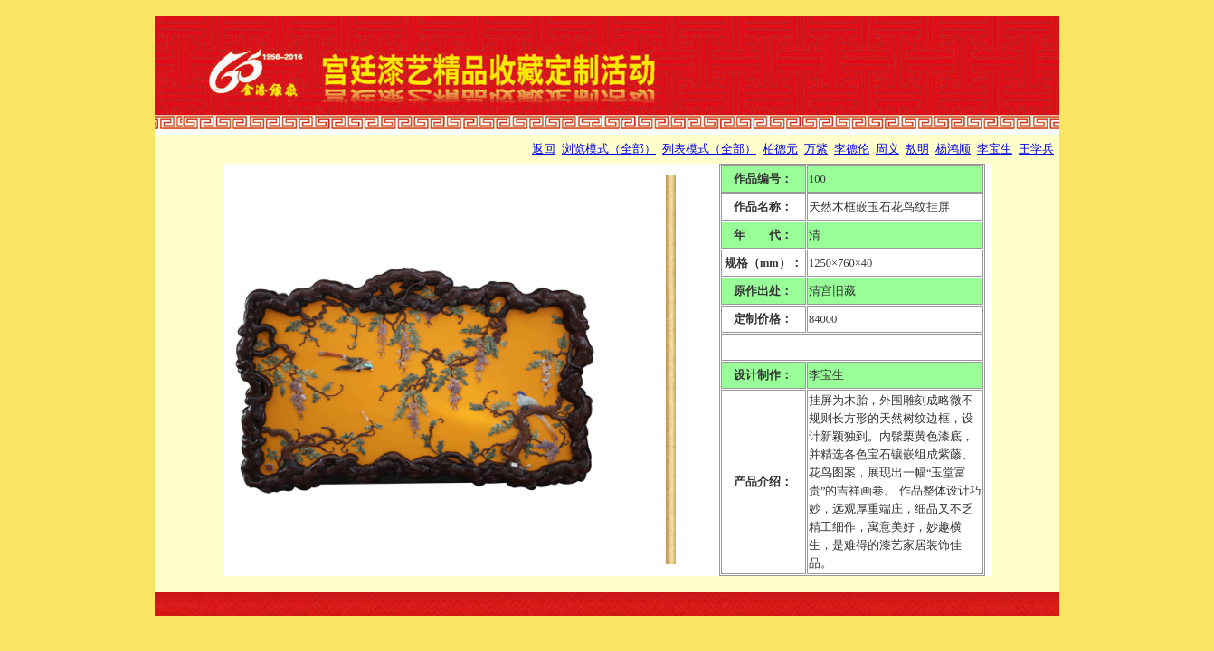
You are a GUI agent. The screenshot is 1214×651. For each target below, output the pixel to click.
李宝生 (994, 149)
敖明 (917, 149)
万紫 (816, 149)
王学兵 (1036, 149)
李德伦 (851, 149)
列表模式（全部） (709, 149)
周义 (887, 149)
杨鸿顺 (953, 149)
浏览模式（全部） (609, 149)
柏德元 (780, 149)
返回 (543, 149)
